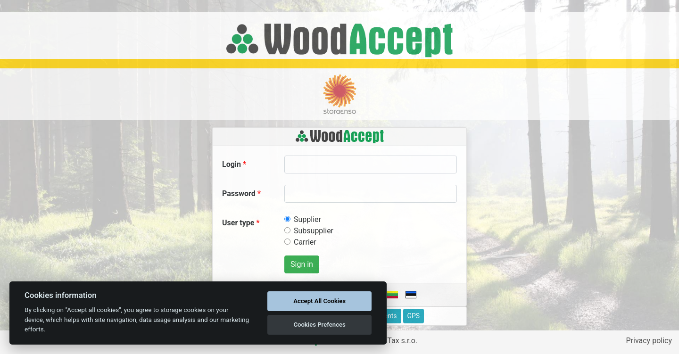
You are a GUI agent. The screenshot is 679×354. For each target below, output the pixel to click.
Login (231, 164)
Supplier (307, 219)
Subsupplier (313, 230)
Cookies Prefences (319, 324)
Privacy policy (649, 340)
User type (238, 222)
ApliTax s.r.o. (395, 340)
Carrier (305, 242)
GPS (413, 316)
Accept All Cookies (319, 301)
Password (239, 193)
